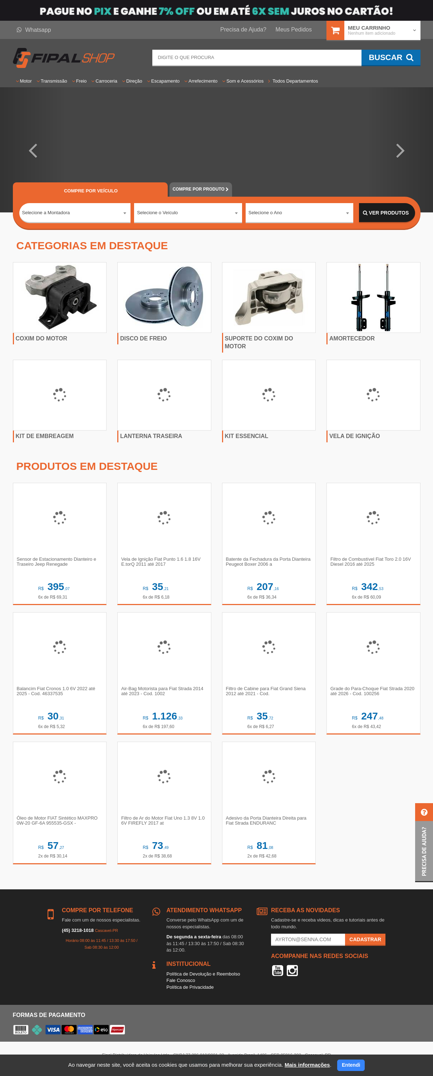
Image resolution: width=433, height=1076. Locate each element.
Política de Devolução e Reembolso (203, 974)
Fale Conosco (181, 980)
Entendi (351, 1065)
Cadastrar (365, 939)
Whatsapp (34, 30)
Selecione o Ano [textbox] (265, 212)
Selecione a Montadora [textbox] (46, 212)
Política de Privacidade (190, 987)
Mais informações (307, 1065)
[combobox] (75, 213)
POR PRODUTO (201, 189)
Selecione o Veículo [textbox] (157, 212)
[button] (32, 149)
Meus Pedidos (294, 29)
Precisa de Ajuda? (243, 29)
